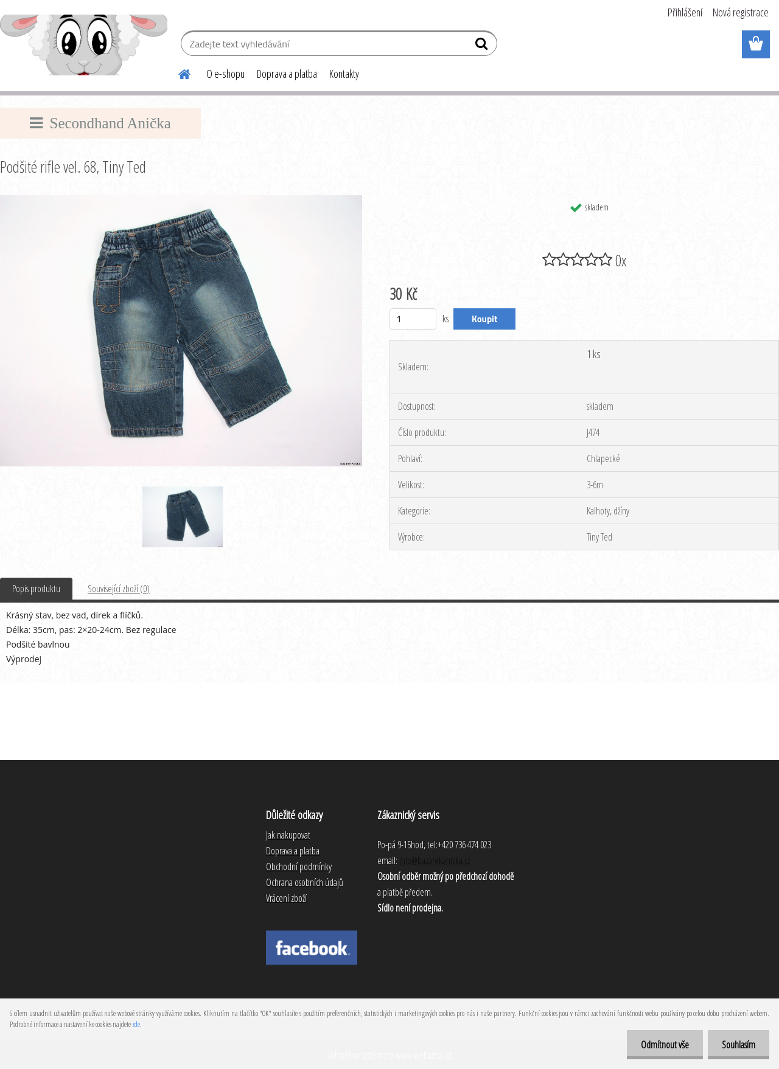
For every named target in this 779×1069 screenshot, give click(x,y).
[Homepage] (177, 72)
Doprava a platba (287, 73)
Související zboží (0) (119, 588)
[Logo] (83, 45)
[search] (483, 46)
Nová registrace (741, 12)
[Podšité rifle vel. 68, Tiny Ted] (181, 200)
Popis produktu (36, 588)
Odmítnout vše (661, 1044)
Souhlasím (737, 1044)
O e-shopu (225, 73)
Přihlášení (685, 12)
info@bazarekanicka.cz (434, 860)
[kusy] (413, 319)
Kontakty (344, 73)
